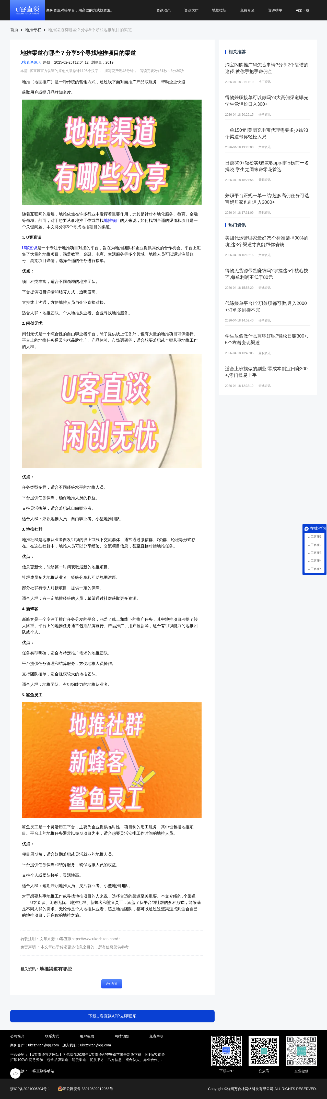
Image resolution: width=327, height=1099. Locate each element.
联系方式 (52, 1036)
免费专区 (247, 10)
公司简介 (17, 1036)
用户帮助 (87, 1036)
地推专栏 (33, 30)
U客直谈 (29, 248)
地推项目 (112, 220)
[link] (14, 30)
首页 (14, 30)
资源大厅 (191, 10)
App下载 (302, 10)
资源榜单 (275, 10)
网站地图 (121, 1036)
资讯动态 (163, 10)
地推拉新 (219, 10)
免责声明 (156, 1036)
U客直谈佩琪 (30, 62)
